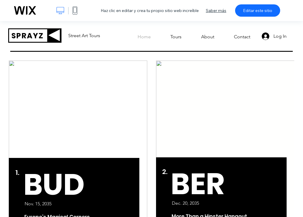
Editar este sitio (257, 10)
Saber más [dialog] (216, 10)
